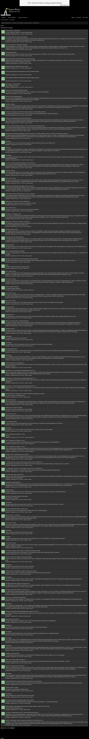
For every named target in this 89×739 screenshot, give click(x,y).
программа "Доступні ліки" (11, 229)
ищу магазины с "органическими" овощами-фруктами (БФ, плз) (20, 370)
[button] (6, 17)
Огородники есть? (9, 314)
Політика (30, 34)
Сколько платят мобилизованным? (13, 96)
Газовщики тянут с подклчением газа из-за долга (17, 454)
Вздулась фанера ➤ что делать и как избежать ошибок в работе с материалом (20, 23)
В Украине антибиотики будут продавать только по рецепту (19, 186)
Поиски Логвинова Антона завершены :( (14, 362)
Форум (3, 17)
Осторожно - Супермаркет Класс (13, 214)
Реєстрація (12, 19)
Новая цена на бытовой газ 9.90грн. (13, 407)
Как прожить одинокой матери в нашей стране (16, 508)
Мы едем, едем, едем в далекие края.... (14, 474)
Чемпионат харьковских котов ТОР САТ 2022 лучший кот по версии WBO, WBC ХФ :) (25, 111)
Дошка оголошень (22, 17)
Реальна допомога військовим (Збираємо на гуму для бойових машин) (22, 71)
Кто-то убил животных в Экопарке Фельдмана (16, 37)
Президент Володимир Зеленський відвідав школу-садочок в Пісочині (22, 611)
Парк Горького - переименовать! (13, 84)
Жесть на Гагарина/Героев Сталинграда (15, 251)
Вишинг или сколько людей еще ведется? (15, 659)
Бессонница (8, 427)
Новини (28, 130)
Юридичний (29, 325)
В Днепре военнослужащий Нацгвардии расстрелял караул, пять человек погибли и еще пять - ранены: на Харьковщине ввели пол (36, 133)
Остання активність (5, 19)
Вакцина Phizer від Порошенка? (13, 482)
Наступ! (11, 728)
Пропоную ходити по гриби (11, 687)
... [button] (6, 728)
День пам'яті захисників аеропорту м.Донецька (16, 496)
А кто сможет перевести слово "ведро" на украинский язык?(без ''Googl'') (22, 550)
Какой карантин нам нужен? (12, 619)
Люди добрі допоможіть (11, 52)
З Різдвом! (7, 536)
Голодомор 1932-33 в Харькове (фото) (14, 237)
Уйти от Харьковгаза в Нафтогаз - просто (15, 434)
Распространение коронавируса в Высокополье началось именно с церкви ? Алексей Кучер (27, 706)
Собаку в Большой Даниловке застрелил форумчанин (18, 118)
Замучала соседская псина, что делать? (15, 665)
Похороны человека (10, 104)
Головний (30, 41)
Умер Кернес (8, 530)
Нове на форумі (11, 17)
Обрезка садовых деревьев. (12, 286)
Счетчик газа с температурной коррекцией (15, 597)
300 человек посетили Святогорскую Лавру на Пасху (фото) (19, 700)
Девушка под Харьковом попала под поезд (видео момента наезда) (21, 258)
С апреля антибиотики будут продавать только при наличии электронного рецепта (25, 125)
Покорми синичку (9, 490)
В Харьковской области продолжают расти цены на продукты (20, 193)
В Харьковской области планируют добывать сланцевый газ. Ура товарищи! (23, 681)
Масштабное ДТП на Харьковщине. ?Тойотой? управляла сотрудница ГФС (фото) (25, 393)
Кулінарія (29, 333)
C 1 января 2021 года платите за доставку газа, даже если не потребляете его (24, 462)
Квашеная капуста (9, 244)
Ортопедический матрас (11, 348)
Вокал (6, 265)
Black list (30, 218)
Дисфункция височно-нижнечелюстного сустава (16, 66)
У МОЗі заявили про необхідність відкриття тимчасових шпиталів (21, 570)
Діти (28, 268)
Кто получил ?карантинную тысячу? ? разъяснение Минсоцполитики (21, 712)
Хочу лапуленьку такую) (11, 421)
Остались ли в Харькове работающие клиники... (16, 90)
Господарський (30, 290)
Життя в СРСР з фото (10, 178)
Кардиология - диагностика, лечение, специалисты (17, 201)
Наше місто (30, 87)
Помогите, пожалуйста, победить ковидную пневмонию (18, 557)
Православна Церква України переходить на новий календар (20, 58)
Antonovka (7, 34)
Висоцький (7, 141)
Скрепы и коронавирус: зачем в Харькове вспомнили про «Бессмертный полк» (24, 720)
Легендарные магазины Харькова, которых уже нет (17, 583)
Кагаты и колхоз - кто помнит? (12, 515)
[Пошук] (85, 17)
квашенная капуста (10, 328)
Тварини (28, 670)
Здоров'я (30, 68)
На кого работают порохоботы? (12, 30)
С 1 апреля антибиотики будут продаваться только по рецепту (20, 162)
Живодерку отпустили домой (12, 653)
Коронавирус (8, 155)
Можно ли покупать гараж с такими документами (17, 320)
